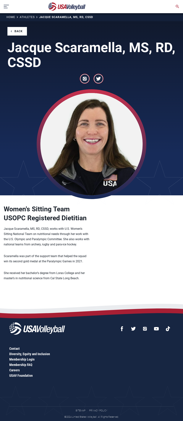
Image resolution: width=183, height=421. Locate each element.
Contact (14, 348)
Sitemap (80, 410)
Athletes (27, 17)
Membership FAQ (20, 365)
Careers (14, 370)
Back (18, 31)
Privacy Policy (98, 410)
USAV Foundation (21, 375)
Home (11, 17)
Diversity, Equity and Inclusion (29, 354)
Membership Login (22, 359)
